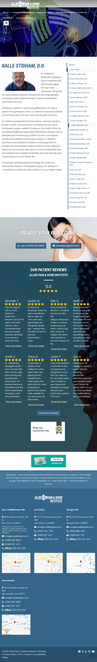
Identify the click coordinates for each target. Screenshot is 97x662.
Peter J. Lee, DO (77, 179)
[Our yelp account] (85, 651)
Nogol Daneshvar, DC (80, 153)
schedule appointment (66, 245)
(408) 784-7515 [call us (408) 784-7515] (43, 531)
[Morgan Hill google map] (81, 563)
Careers (28, 654)
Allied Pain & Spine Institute (22, 651)
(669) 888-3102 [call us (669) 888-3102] (76, 531)
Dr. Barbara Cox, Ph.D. (80, 92)
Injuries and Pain (45, 13)
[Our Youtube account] (93, 651)
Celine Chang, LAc (78, 83)
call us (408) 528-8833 (31, 245)
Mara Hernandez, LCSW (80, 139)
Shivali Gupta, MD (78, 207)
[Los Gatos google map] (48, 563)
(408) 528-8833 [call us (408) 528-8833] (11, 540)
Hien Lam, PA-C (77, 102)
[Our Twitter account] (82, 651)
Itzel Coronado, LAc (79, 106)
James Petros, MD (78, 111)
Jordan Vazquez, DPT (79, 116)
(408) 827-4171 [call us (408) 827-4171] (11, 544)
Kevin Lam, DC (76, 134)
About (7, 13)
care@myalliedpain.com (15, 536)
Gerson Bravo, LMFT (79, 97)
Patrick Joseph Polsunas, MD (81, 163)
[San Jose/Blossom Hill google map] (16, 563)
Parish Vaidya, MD (78, 157)
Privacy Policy (10, 654)
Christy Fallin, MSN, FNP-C (81, 88)
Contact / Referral (26, 19)
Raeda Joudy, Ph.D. (78, 183)
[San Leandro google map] (16, 625)
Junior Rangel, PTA (78, 120)
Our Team (75, 69)
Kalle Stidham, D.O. (80, 125)
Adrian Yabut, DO (78, 74)
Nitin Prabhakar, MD (79, 148)
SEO (20, 654)
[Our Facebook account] (79, 651)
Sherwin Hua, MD (77, 202)
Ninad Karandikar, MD (79, 144)
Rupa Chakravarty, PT (80, 188)
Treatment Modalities (23, 13)
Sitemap (42, 651)
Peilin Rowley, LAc (78, 174)
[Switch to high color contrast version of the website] (6, 23)
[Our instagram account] (89, 651)
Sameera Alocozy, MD (80, 193)
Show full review (13, 345)
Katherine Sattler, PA (79, 130)
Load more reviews (48, 413)
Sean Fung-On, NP (78, 197)
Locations (9, 19)
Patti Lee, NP (75, 169)
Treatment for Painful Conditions (72, 13)
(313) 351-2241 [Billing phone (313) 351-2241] (14, 548)
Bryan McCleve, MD (78, 78)
